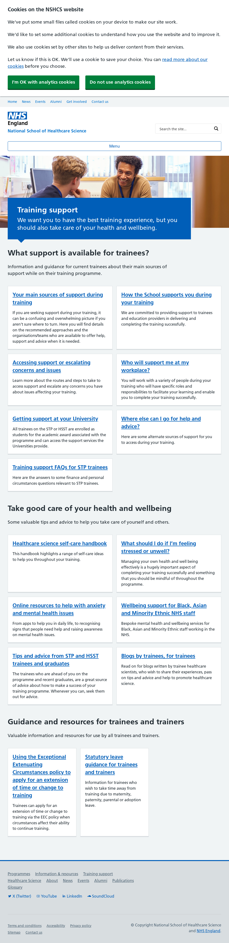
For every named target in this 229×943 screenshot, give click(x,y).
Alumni (56, 101)
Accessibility (56, 926)
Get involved (77, 101)
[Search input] (185, 128)
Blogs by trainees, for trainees (158, 655)
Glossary (15, 887)
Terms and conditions (24, 926)
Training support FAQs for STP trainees (60, 467)
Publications (123, 880)
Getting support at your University (55, 418)
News (26, 101)
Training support (98, 873)
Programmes (19, 873)
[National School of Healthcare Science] (78, 131)
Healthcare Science (24, 880)
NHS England (208, 930)
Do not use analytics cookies (120, 82)
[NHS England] (78, 119)
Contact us (100, 101)
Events (40, 101)
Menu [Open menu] (114, 146)
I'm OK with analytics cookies (43, 82)
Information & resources (56, 873)
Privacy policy (80, 926)
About (52, 880)
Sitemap (14, 932)
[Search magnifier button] (216, 128)
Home (12, 101)
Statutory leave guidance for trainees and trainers (111, 764)
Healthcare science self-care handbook (60, 543)
